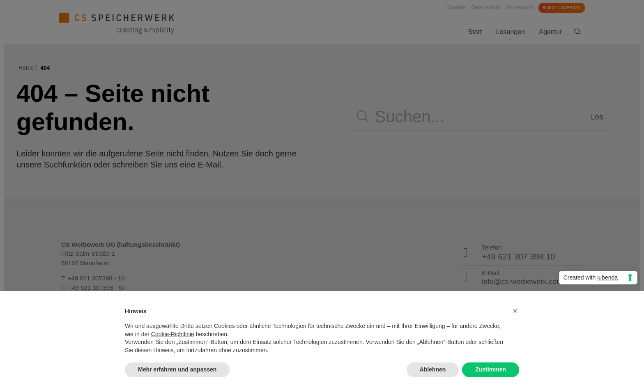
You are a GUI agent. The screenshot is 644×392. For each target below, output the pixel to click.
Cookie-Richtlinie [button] (172, 334)
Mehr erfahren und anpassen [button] (177, 369)
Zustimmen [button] (490, 369)
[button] (515, 310)
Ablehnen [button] (433, 369)
